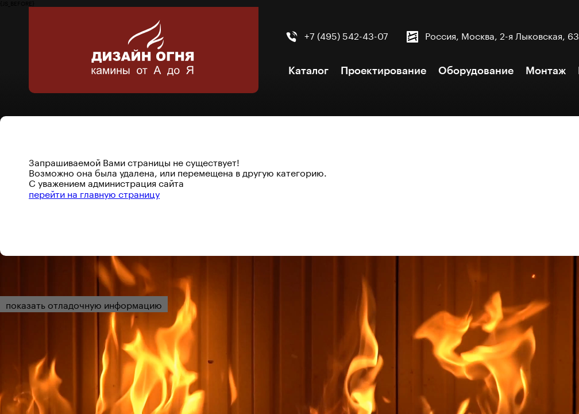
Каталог (308, 71)
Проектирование (383, 71)
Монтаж (546, 71)
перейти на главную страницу (94, 193)
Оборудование (476, 71)
